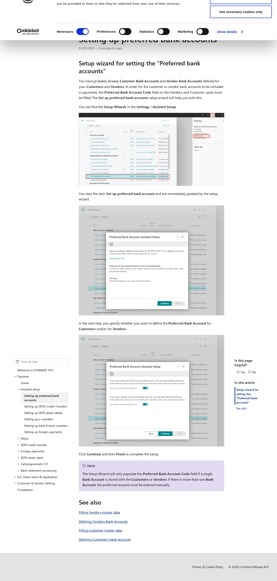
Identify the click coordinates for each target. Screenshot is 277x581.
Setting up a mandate (38, 96)
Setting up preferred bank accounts (41, 75)
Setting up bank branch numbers (46, 103)
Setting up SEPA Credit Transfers (45, 83)
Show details (227, 60)
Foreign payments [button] (31, 128)
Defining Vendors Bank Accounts (103, 521)
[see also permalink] (103, 502)
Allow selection (241, 26)
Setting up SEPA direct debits (43, 90)
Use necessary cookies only (241, 40)
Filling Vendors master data (99, 512)
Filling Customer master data (100, 530)
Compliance (25, 167)
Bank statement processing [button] (37, 147)
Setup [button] (23, 115)
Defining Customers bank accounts (105, 539)
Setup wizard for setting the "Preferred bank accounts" (247, 73)
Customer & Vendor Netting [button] (34, 160)
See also (241, 85)
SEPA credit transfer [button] (32, 122)
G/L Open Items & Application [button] (35, 154)
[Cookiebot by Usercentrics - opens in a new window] (28, 60)
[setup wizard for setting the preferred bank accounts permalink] (108, 71)
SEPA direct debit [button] (30, 135)
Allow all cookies (241, 11)
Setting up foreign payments (43, 109)
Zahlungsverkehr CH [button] (33, 141)
